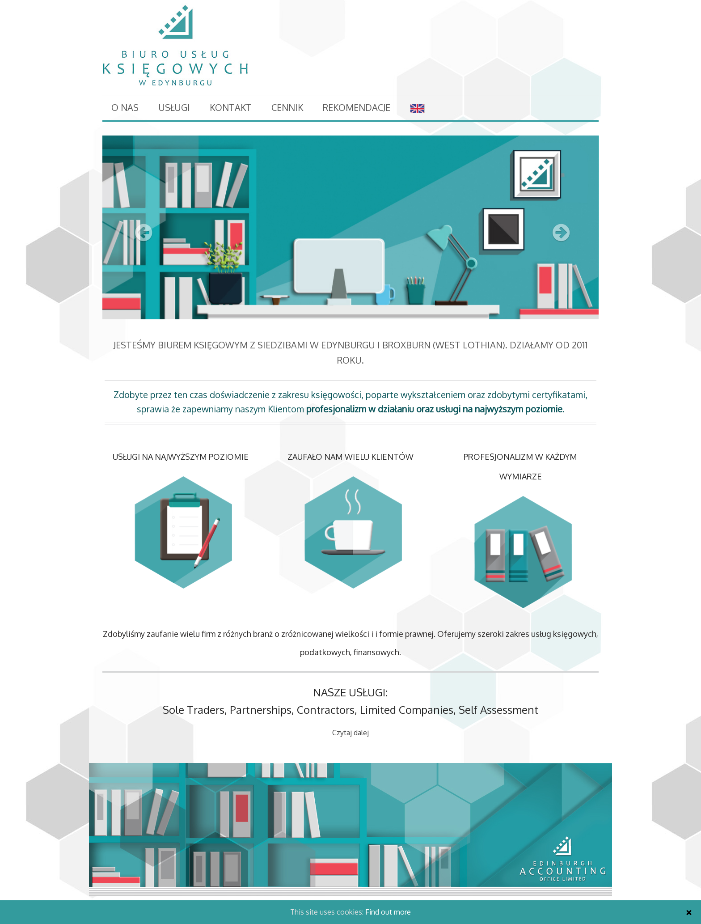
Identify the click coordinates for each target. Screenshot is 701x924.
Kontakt (231, 107)
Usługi (174, 107)
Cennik (287, 107)
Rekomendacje (356, 107)
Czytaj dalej (350, 732)
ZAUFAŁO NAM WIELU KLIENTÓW (350, 457)
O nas (125, 107)
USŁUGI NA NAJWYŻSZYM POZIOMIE (181, 457)
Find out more (388, 911)
